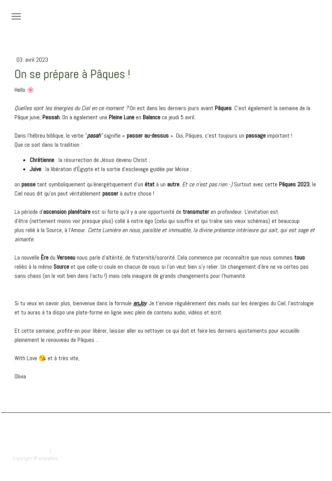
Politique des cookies (74, 451)
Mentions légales (31, 451)
